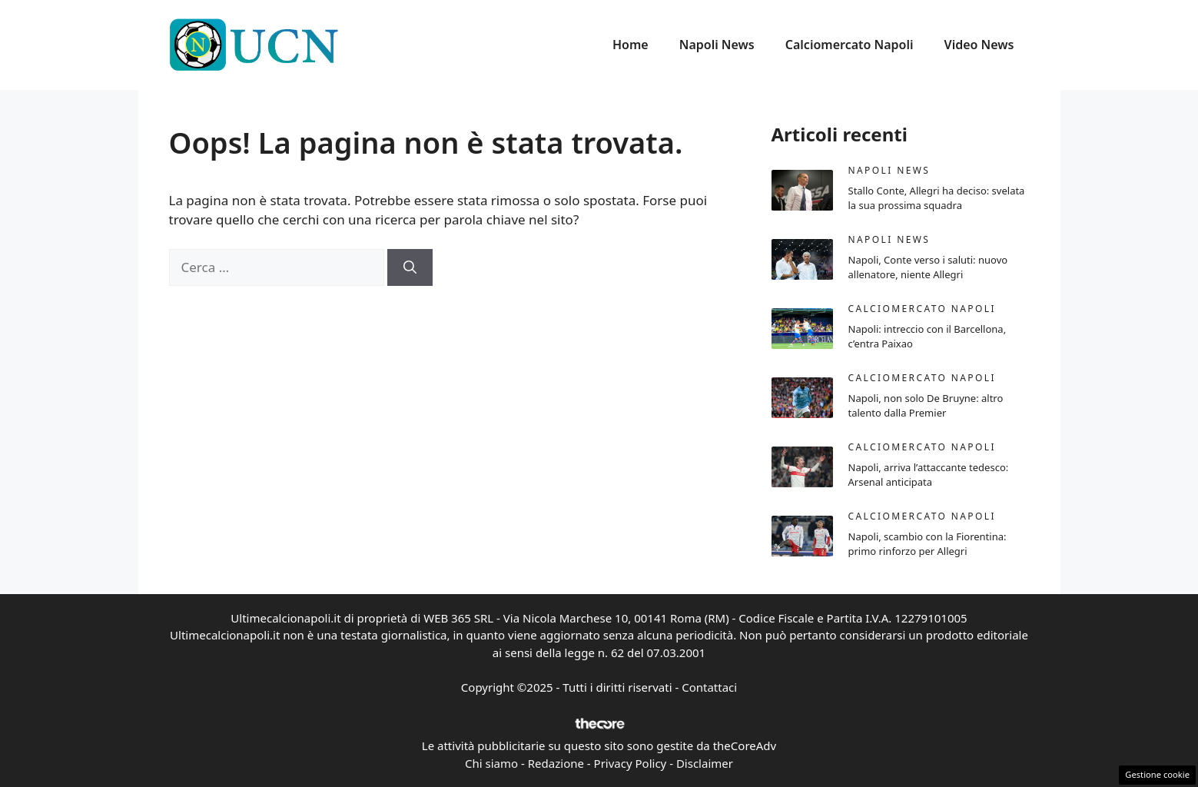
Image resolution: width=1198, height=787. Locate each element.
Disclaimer (704, 763)
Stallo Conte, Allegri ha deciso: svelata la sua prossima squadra (936, 198)
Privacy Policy (630, 763)
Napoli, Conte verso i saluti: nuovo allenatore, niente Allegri (928, 267)
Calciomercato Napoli (849, 44)
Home (630, 44)
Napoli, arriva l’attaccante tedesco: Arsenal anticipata (928, 475)
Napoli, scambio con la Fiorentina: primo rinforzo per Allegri (927, 544)
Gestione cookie (1157, 774)
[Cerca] (410, 267)
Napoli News (717, 44)
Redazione (556, 763)
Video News (979, 44)
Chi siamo (491, 763)
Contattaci (709, 687)
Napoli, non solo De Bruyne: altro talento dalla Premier (926, 405)
